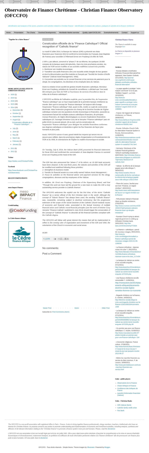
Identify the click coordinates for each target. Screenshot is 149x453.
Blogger (107, 447)
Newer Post (47, 308)
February (16, 141)
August (15, 120)
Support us (135, 32)
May (14, 135)
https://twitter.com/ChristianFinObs (20, 161)
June (15, 132)
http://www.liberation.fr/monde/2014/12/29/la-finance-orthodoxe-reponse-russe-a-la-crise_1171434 (128, 254)
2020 (13, 94)
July (14, 128)
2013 (13, 148)
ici (121, 53)
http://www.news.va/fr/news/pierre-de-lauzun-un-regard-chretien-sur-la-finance (127, 192)
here (123, 47)
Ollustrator (91, 447)
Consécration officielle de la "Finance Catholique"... (22, 123)
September (17, 116)
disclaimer (111, 429)
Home (8, 32)
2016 (13, 101)
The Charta (31, 32)
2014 (13, 107)
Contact (124, 32)
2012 (13, 151)
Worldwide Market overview (69, 32)
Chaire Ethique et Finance (126, 386)
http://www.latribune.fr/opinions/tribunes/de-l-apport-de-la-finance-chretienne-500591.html (127, 122)
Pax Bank (120, 410)
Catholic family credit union (127, 408)
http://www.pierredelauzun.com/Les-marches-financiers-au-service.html (128, 367)
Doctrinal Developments (47, 32)
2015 (13, 104)
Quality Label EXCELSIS (92, 32)
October (16, 113)
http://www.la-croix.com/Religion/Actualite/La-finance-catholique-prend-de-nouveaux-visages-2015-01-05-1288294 (126, 238)
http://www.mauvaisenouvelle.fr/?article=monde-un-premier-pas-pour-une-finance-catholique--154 (127, 335)
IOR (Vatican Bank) (124, 405)
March (15, 138)
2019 (13, 98)
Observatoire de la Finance (127, 383)
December (16, 110)
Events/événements (111, 32)
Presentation (18, 32)
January (16, 144)
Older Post (106, 308)
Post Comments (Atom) (60, 312)
